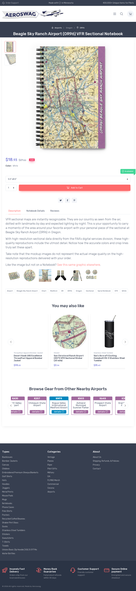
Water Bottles (8, 553)
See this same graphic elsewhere (78, 264)
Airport (10, 291)
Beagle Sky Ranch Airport (27, 291)
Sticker (57, 353)
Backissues (7, 457)
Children (6, 468)
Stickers (6, 534)
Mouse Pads (7, 495)
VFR (116, 291)
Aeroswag (36, 586)
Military (50, 472)
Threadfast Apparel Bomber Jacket (28, 353)
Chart (44, 291)
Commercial (53, 484)
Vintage (51, 457)
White (124, 291)
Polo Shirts (7, 511)
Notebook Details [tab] (35, 210)
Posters (5, 515)
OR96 (81, 28)
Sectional (90, 291)
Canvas (5, 465)
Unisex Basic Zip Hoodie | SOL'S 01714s (19, 549)
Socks (5, 526)
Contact (97, 468)
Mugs (4, 499)
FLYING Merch (53, 480)
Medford (53, 291)
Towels (5, 546)
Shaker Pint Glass (10, 522)
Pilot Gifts (52, 468)
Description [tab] (14, 210)
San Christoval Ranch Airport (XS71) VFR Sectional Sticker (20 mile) (69, 358)
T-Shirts (6, 542)
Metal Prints (7, 492)
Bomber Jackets (10, 461)
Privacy (96, 465)
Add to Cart (75, 187)
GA (48, 476)
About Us (97, 457)
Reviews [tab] (54, 210)
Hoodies (5, 484)
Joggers (6, 488)
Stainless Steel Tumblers (13, 530)
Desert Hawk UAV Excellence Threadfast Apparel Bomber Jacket (28, 358)
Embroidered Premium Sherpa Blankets (20, 472)
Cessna (50, 488)
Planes (50, 461)
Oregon (79, 291)
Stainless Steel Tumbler (103, 353)
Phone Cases (8, 507)
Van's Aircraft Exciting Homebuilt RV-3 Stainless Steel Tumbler (109, 358)
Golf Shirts (7, 476)
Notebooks (7, 503)
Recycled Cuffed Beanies (13, 519)
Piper (49, 465)
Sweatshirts (8, 538)
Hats (4, 480)
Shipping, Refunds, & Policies (106, 461)
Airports (56, 28)
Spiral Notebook (104, 291)
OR (62, 291)
